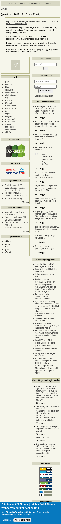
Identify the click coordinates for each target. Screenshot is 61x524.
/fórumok (8, 103)
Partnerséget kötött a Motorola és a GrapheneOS (47, 367)
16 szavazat (41, 434)
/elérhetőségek (11, 95)
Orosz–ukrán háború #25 (15, 217)
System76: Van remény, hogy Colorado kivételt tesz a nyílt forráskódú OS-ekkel (47, 303)
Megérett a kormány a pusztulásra (14, 213)
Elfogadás (7, 522)
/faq (6, 98)
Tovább (25, 202)
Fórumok (48, 4)
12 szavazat (41, 456)
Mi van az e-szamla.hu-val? (16, 196)
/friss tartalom (10, 106)
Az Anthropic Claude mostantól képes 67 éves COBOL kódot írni (46, 360)
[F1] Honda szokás (43, 346)
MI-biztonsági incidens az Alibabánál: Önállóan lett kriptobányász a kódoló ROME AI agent (46, 288)
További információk (25, 517)
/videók (8, 132)
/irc (6, 111)
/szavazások (10, 121)
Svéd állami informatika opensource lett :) (15, 189)
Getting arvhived (42, 279)
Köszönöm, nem (22, 522)
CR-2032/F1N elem (13, 193)
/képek (7, 114)
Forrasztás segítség (13, 198)
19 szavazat (41, 423)
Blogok (23, 4)
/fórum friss (9, 100)
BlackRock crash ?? (13, 185)
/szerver (8, 124)
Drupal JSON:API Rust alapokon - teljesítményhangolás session (45, 312)
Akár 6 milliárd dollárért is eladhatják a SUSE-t (46, 265)
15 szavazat (41, 441)
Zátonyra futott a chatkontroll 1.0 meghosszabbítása (43, 296)
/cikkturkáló (9, 90)
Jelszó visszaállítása (44, 96)
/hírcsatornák (10, 108)
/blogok (8, 87)
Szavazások (34, 4)
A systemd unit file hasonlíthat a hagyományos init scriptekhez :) (47, 325)
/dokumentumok (12, 92)
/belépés (8, 84)
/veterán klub (10, 130)
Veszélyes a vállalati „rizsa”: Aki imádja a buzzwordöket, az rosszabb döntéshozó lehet (47, 334)
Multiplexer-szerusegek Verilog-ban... (45, 354)
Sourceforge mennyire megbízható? (44, 319)
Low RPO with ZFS (43, 340)
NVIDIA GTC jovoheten (45, 282)
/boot (7, 82)
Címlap (12, 4)
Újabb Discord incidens (45, 343)
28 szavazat (41, 403)
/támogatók (9, 127)
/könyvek (8, 116)
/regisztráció (10, 119)
